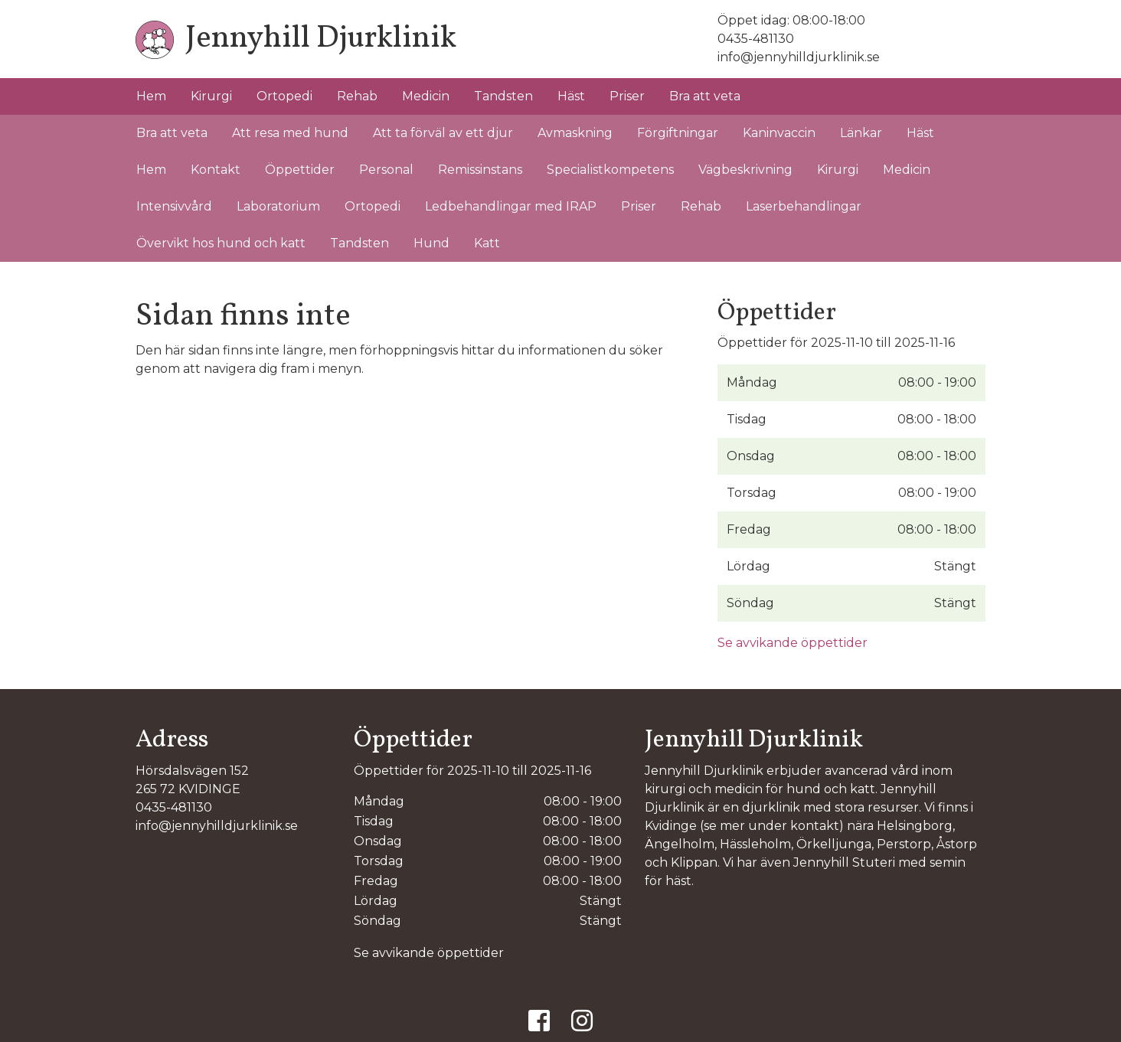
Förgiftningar (677, 133)
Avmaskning (575, 133)
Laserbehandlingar (803, 206)
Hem (151, 96)
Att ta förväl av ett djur (443, 133)
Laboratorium (278, 206)
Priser (627, 96)
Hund (431, 243)
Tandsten (503, 96)
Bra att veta (704, 96)
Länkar (861, 133)
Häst (571, 96)
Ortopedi (284, 96)
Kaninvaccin (779, 133)
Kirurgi (211, 96)
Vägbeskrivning (745, 169)
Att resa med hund (290, 133)
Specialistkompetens (610, 169)
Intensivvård (174, 206)
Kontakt (215, 169)
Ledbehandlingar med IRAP (510, 206)
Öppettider (300, 169)
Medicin (425, 96)
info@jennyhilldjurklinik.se (798, 57)
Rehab (357, 96)
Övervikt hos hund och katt (221, 243)
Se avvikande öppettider (792, 642)
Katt (487, 243)
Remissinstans (480, 169)
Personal (386, 169)
